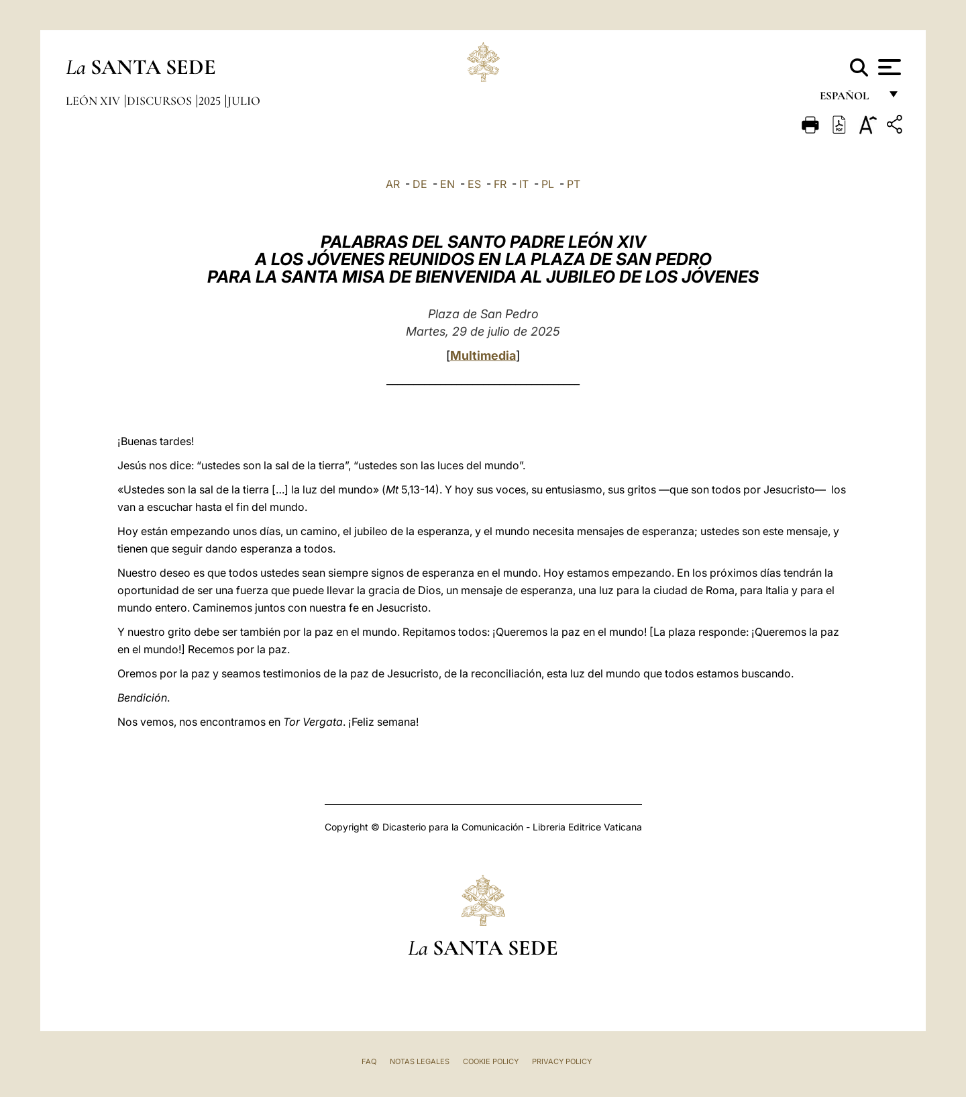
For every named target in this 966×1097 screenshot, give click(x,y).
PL (547, 184)
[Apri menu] (888, 67)
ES (474, 184)
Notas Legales (419, 1061)
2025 (211, 100)
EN (447, 184)
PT (573, 184)
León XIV (94, 100)
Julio (243, 100)
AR (393, 184)
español (849, 99)
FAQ (369, 1061)
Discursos (161, 100)
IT (524, 184)
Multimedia (483, 355)
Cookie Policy (491, 1061)
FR (500, 184)
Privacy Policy (562, 1061)
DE (420, 184)
